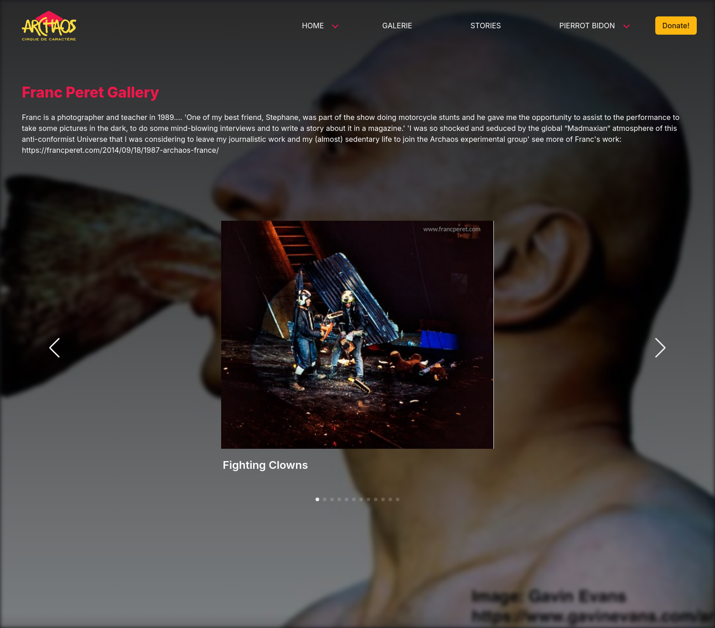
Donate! (676, 25)
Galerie (397, 25)
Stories (486, 25)
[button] (317, 499)
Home (313, 25)
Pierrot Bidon (587, 25)
